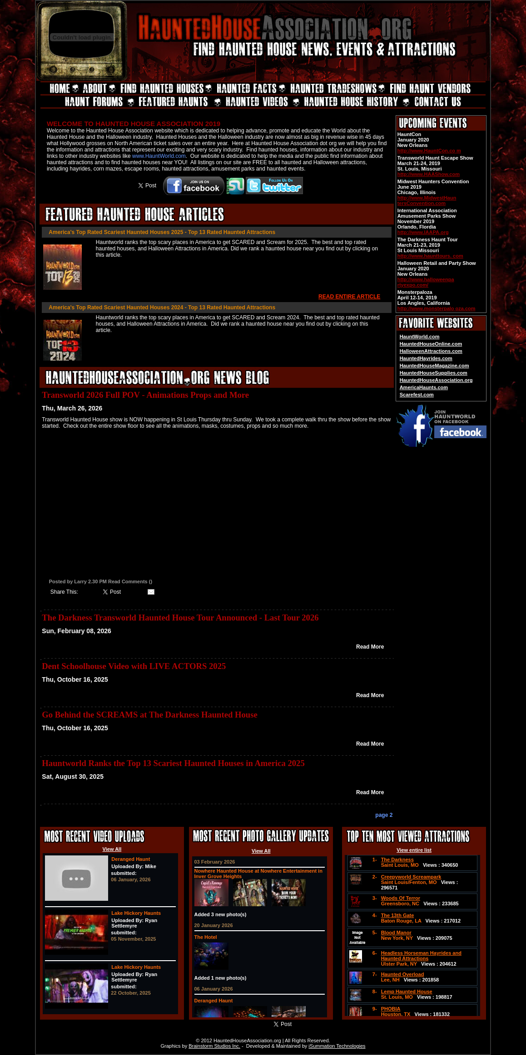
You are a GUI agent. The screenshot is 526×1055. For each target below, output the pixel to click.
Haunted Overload (402, 974)
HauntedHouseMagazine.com (434, 365)
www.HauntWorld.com (159, 156)
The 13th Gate (397, 915)
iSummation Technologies (336, 1046)
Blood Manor (396, 932)
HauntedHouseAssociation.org (436, 380)
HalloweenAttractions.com (431, 351)
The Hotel (205, 937)
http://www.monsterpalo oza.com (436, 308)
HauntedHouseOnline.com (431, 344)
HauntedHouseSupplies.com (433, 373)
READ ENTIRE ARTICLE (349, 296)
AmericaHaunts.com (424, 387)
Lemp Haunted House (406, 991)
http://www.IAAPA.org (423, 232)
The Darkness (397, 859)
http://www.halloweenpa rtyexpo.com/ (425, 282)
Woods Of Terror (400, 898)
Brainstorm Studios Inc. (214, 1046)
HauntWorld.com (420, 336)
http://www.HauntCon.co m (429, 150)
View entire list (414, 850)
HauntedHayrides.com (426, 358)
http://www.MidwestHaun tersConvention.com (427, 200)
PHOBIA (391, 1008)
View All (112, 849)
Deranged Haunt (130, 859)
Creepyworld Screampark (411, 876)
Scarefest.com (417, 394)
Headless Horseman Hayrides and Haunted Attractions (421, 955)
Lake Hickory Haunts (136, 913)
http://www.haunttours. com (430, 256)
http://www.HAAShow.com (428, 174)
